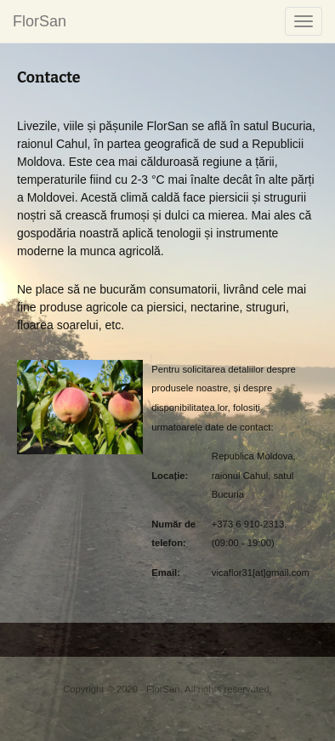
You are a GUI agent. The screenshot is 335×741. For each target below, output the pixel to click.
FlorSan (39, 21)
